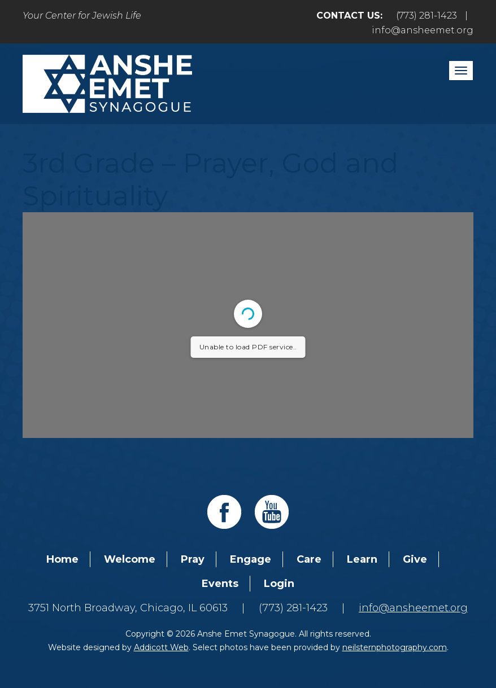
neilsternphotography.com (394, 647)
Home (62, 559)
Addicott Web (161, 647)
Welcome (129, 559)
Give (415, 559)
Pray (193, 559)
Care (309, 559)
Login (279, 583)
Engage (250, 559)
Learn (362, 559)
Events (220, 583)
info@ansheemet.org (422, 30)
